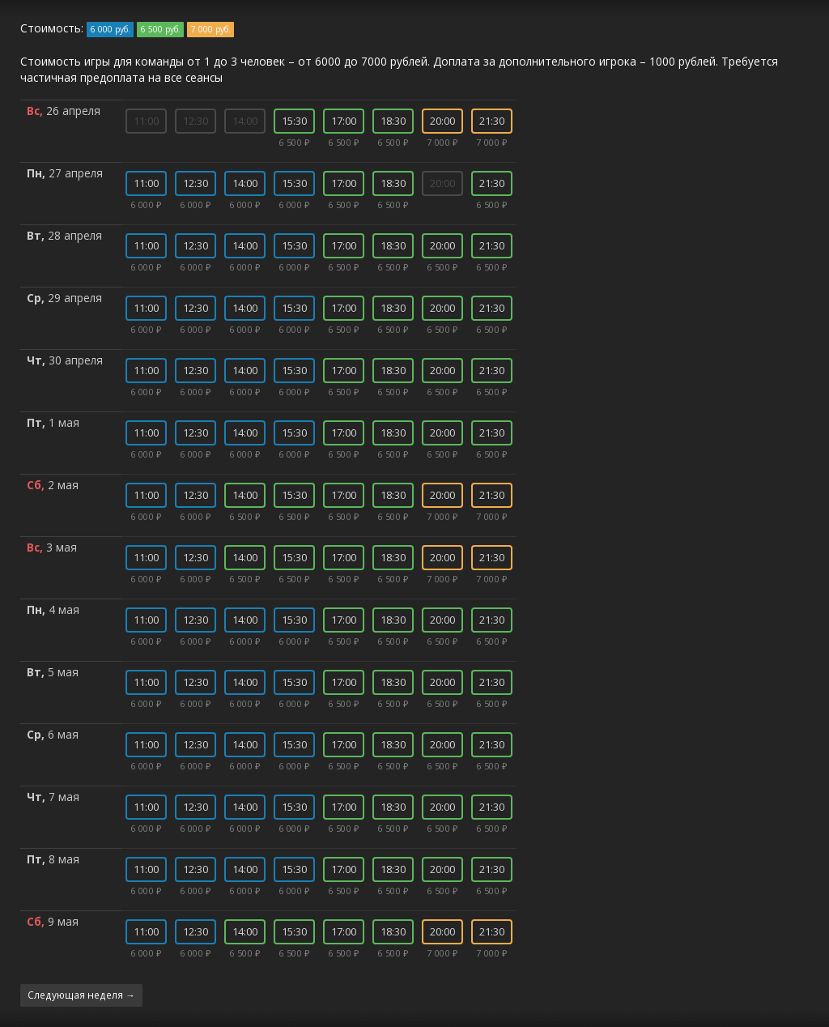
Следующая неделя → (81, 994)
